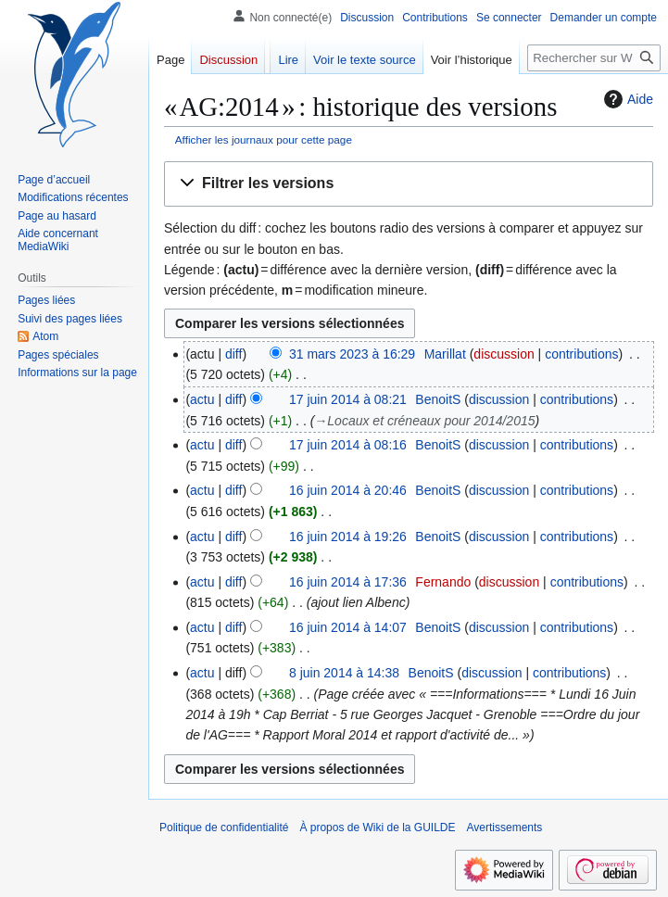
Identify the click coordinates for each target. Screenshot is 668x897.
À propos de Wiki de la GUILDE (377, 827)
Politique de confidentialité (223, 827)
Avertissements (505, 827)
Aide (626, 99)
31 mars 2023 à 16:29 (352, 354)
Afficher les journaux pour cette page (263, 139)
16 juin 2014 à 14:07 (348, 627)
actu (202, 399)
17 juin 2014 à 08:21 (348, 399)
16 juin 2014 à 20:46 (348, 490)
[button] (408, 184)
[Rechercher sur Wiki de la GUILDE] (594, 57)
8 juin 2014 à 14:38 (344, 672)
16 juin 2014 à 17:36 (348, 582)
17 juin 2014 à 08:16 (348, 444)
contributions (581, 354)
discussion (503, 354)
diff (233, 354)
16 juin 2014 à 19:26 (348, 536)
